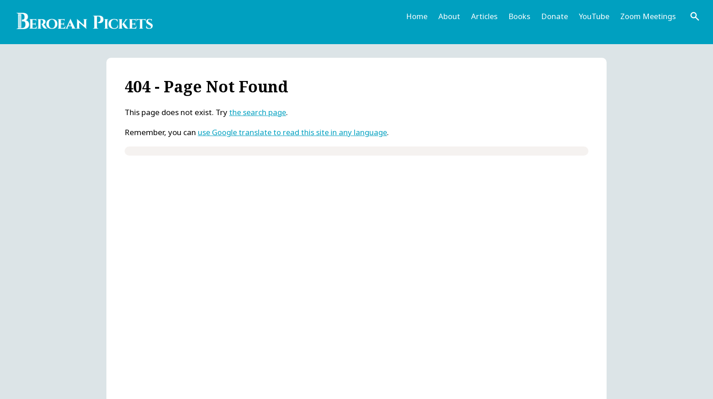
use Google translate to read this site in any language (294, 132)
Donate (552, 16)
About (446, 16)
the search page (258, 112)
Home (413, 16)
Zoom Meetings (647, 16)
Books (516, 16)
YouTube (592, 16)
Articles (481, 16)
